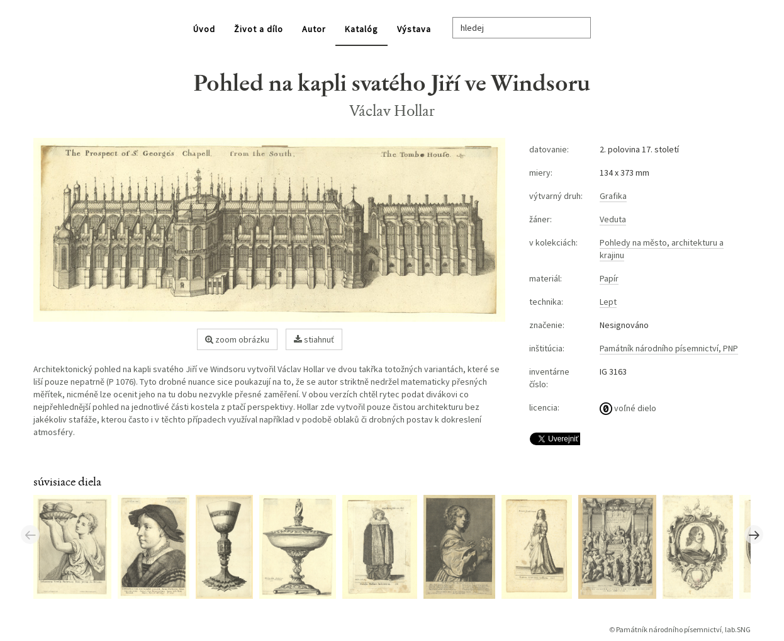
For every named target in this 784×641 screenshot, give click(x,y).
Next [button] (753, 534)
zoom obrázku (237, 339)
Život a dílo (258, 29)
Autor (314, 29)
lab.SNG (738, 629)
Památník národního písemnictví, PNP (669, 348)
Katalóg (361, 29)
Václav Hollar (392, 110)
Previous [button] (30, 534)
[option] (75, 546)
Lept (608, 301)
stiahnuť (314, 339)
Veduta (613, 219)
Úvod (204, 29)
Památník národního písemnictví (669, 629)
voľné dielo (628, 408)
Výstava (414, 29)
